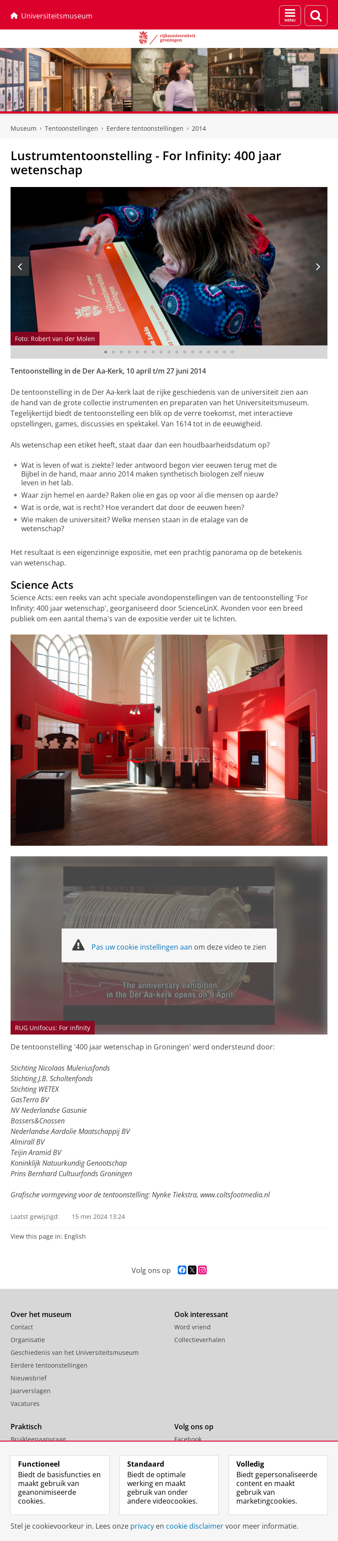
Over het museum (41, 1314)
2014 (199, 128)
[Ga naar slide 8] (161, 352)
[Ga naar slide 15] (216, 352)
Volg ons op (193, 1426)
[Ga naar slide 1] (106, 352)
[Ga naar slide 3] (121, 352)
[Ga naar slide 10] (177, 352)
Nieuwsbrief (29, 1378)
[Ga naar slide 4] (129, 352)
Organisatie (28, 1340)
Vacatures (25, 1403)
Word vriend (192, 1327)
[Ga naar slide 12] (193, 352)
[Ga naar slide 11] (185, 352)
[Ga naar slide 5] (137, 352)
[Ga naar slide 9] (169, 352)
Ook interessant (201, 1314)
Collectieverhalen (199, 1340)
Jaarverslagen (31, 1391)
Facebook (188, 1439)
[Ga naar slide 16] (224, 352)
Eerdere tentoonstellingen (145, 128)
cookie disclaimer (195, 1526)
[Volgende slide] (318, 266)
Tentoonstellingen (71, 128)
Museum (24, 128)
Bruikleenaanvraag (38, 1439)
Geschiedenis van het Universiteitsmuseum (75, 1352)
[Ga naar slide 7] (153, 352)
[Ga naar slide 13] (201, 352)
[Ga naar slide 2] (114, 352)
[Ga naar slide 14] (209, 352)
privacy (142, 1526)
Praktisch (26, 1426)
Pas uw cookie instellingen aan (142, 947)
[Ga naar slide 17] (232, 352)
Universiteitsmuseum (51, 16)
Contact (22, 1327)
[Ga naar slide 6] (145, 352)
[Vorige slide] (20, 266)
